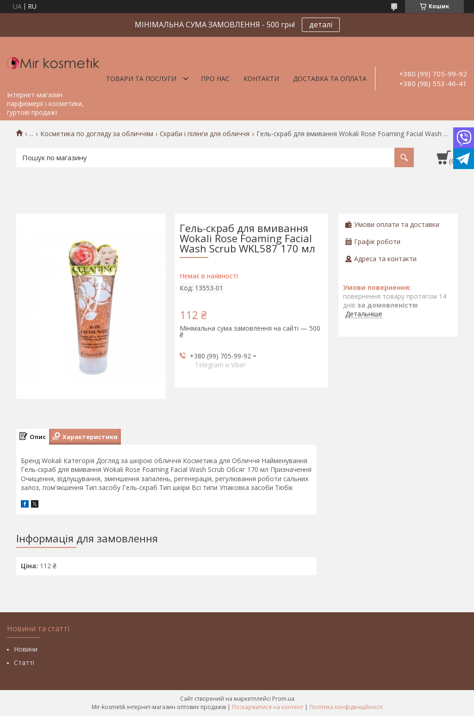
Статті (24, 662)
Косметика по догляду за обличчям (96, 134)
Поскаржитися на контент (267, 707)
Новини (25, 649)
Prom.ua (283, 699)
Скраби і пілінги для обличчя (204, 134)
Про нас (215, 78)
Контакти (261, 78)
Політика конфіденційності (346, 707)
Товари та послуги (141, 78)
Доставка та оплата (330, 78)
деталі (320, 24)
